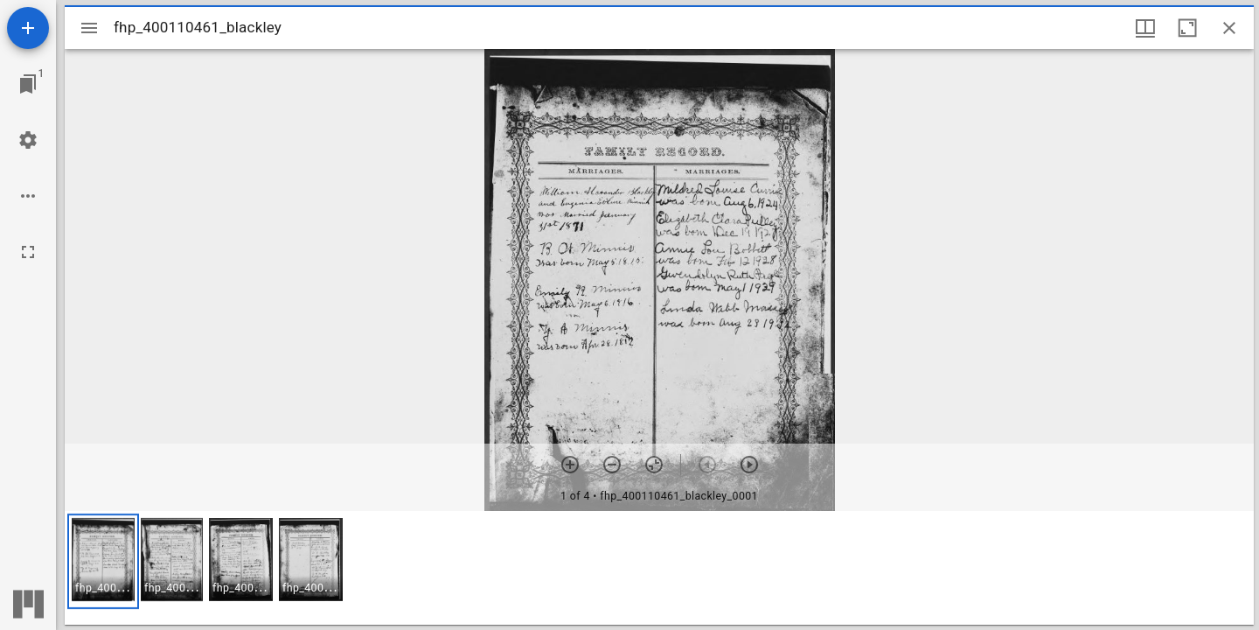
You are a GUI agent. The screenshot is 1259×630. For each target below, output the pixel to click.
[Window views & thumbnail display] (1145, 28)
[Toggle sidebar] (89, 28)
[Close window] (1229, 28)
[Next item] (749, 465)
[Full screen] (28, 252)
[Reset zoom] (654, 465)
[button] (103, 561)
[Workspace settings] (28, 140)
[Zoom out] (612, 465)
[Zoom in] (570, 465)
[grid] (659, 568)
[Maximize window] (1187, 28)
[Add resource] (28, 28)
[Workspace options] (28, 196)
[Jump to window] (28, 84)
